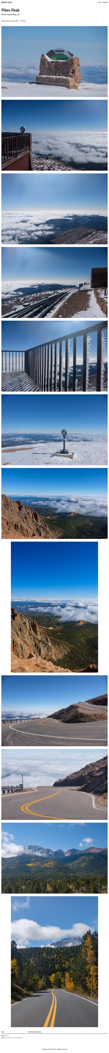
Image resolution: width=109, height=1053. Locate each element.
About (100, 2)
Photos (105, 2)
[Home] (6, 2)
